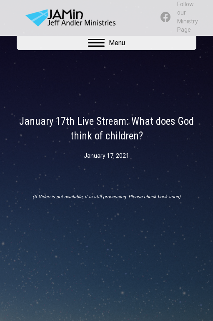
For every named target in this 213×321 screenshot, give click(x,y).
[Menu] (106, 43)
